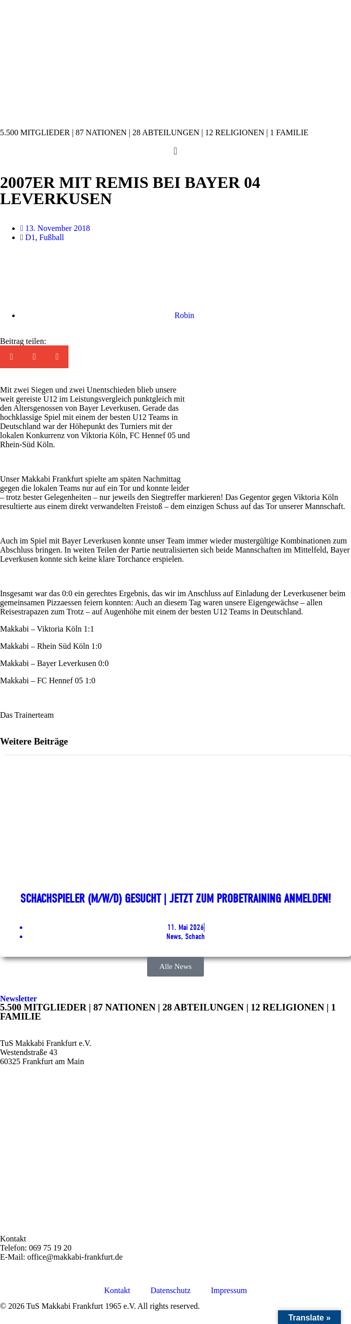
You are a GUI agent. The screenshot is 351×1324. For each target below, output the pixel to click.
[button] (11, 356)
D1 (30, 237)
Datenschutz (171, 1290)
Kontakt (117, 1290)
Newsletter (18, 998)
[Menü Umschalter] (175, 151)
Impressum (229, 1290)
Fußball (51, 237)
